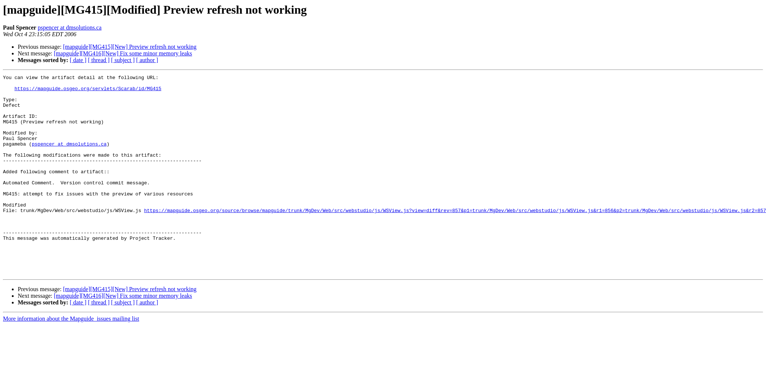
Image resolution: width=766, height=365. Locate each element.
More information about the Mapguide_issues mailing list (71, 358)
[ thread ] (99, 60)
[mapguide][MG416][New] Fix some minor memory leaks (123, 53)
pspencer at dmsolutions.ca (70, 27)
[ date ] (78, 60)
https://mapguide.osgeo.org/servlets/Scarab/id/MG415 (87, 91)
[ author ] (147, 60)
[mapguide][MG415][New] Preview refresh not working (130, 47)
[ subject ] (123, 60)
